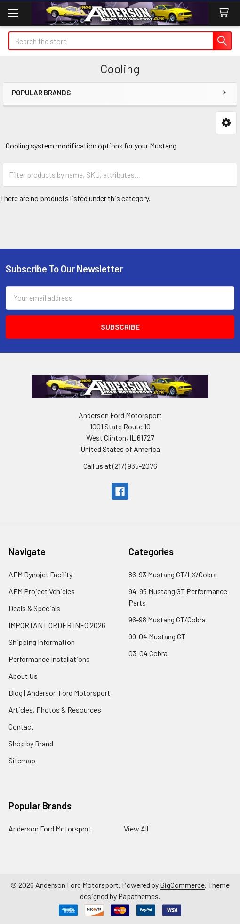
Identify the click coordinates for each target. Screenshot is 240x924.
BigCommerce (182, 884)
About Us (23, 675)
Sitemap (21, 760)
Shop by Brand (30, 743)
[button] (226, 122)
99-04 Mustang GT (156, 636)
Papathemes (138, 896)
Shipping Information (41, 641)
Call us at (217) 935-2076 (120, 465)
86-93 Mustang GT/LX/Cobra (172, 574)
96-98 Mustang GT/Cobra (167, 619)
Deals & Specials (34, 608)
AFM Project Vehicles (41, 591)
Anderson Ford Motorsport (50, 828)
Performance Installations (49, 658)
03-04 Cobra (148, 653)
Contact (21, 726)
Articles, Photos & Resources (54, 709)
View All (136, 828)
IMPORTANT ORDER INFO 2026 (56, 625)
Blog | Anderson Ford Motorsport (59, 692)
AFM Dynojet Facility (40, 574)
